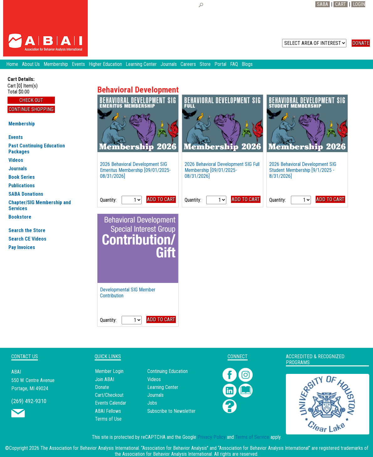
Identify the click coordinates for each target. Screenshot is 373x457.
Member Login (109, 371)
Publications (21, 186)
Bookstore (19, 217)
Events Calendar (110, 403)
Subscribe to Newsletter (171, 411)
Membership (21, 124)
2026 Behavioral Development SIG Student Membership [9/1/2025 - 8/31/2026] (302, 170)
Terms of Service (252, 437)
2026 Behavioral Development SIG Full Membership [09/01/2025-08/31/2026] (222, 170)
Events (15, 137)
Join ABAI (104, 379)
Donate (102, 387)
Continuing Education (167, 371)
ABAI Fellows (108, 411)
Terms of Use (108, 419)
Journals (17, 169)
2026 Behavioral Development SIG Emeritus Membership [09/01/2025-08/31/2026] (135, 170)
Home (12, 64)
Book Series (21, 177)
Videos (15, 160)
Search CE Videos (27, 239)
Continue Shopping (31, 109)
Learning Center (162, 387)
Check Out (31, 100)
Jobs (152, 403)
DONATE (360, 43)
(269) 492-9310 (28, 401)
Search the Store (26, 230)
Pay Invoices (21, 247)
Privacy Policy (211, 437)
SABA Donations (25, 194)
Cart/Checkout (109, 395)
